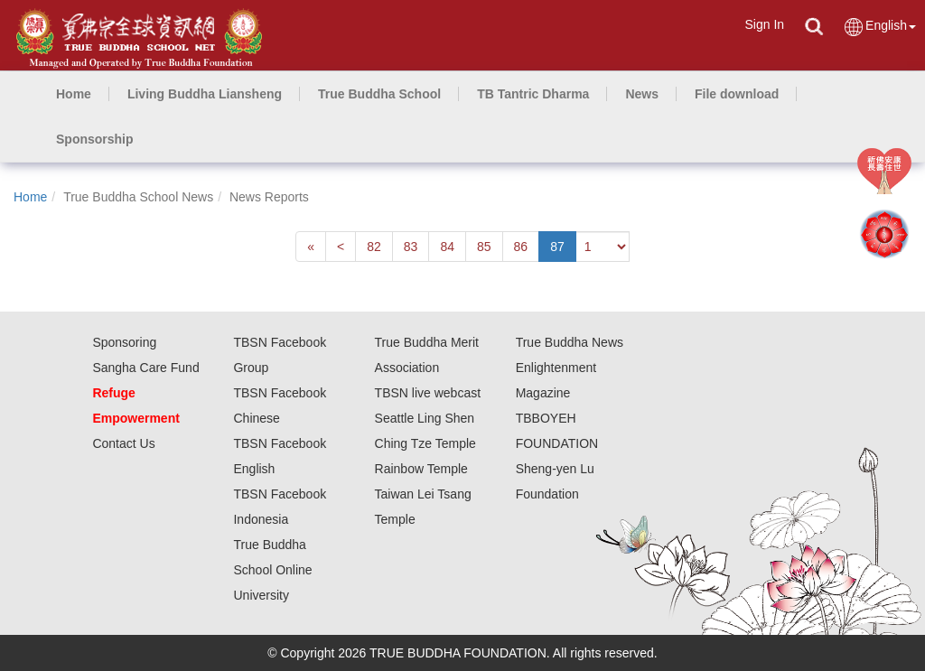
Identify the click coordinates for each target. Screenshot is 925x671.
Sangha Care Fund (145, 367)
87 (557, 246)
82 (374, 246)
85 (484, 246)
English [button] (879, 26)
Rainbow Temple (421, 468)
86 (521, 246)
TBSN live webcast (428, 393)
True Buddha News (569, 342)
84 (447, 246)
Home (30, 197)
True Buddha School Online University (272, 569)
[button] (204, 93)
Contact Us (123, 443)
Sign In (764, 24)
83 (411, 246)
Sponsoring (124, 342)
